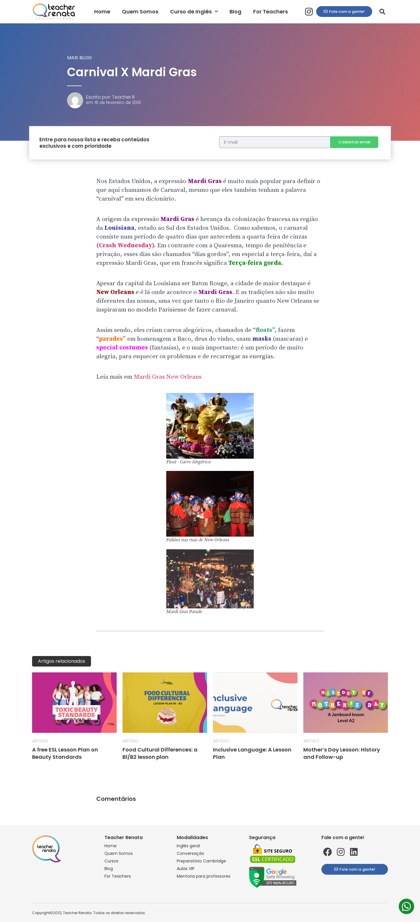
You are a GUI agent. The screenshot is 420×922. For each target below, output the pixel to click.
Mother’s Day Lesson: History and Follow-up (341, 753)
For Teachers (270, 11)
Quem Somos (140, 11)
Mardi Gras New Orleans (168, 377)
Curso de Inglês (194, 12)
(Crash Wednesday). (126, 245)
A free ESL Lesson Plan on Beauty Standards (65, 753)
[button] (382, 11)
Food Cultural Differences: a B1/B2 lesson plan (160, 753)
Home (102, 11)
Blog (236, 11)
